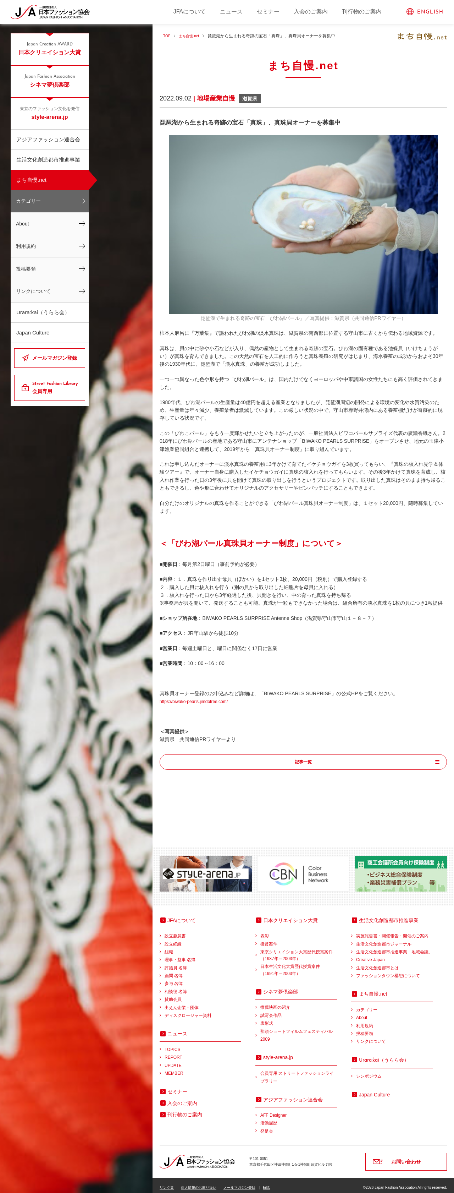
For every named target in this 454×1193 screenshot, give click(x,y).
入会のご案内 (311, 12)
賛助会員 (173, 994)
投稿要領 (26, 269)
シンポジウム (369, 1071)
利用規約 (26, 246)
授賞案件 (268, 939)
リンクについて (33, 291)
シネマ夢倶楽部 (49, 80)
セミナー (268, 12)
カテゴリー (28, 201)
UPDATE (173, 1060)
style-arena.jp (49, 113)
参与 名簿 (174, 978)
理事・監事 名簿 (180, 955)
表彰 (264, 931)
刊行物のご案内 (362, 12)
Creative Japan (370, 955)
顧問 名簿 (174, 971)
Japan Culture (32, 332)
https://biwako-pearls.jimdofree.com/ (199, 701)
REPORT (173, 1052)
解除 (266, 1183)
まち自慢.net (31, 180)
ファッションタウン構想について (388, 971)
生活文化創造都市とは (377, 963)
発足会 (266, 1126)
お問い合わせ (406, 1157)
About (22, 224)
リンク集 (167, 1183)
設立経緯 (173, 939)
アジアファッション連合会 (48, 139)
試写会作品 (271, 1010)
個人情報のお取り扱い (198, 1183)
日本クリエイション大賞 (49, 48)
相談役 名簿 (176, 987)
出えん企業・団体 (182, 1003)
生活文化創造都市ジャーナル (383, 939)
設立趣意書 (175, 931)
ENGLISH (430, 12)
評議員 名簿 (176, 963)
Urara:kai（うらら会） (43, 312)
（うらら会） (384, 1055)
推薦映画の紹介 (275, 1002)
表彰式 (266, 1018)
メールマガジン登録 (54, 358)
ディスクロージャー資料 (188, 1010)
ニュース (231, 12)
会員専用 (55, 387)
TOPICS (172, 1044)
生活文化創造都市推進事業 (48, 160)
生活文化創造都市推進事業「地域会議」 (394, 947)
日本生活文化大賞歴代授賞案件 (298, 966)
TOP (167, 35)
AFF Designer (273, 1110)
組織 (169, 947)
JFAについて (189, 12)
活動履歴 (268, 1118)
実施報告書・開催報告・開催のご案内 (392, 931)
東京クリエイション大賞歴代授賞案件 (298, 951)
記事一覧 (303, 762)
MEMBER (174, 1068)
